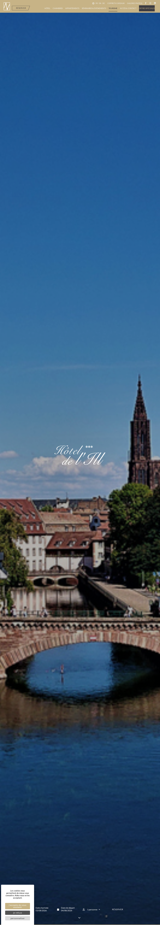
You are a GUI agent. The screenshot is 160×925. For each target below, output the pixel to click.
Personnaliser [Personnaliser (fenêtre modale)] (18, 918)
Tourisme (113, 8)
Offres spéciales (147, 8)
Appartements (72, 8)
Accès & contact (128, 8)
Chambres (58, 8)
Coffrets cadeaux (115, 3)
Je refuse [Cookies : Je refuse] (17, 912)
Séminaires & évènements (94, 8)
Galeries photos (134, 3)
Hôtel (47, 8)
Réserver (117, 909)
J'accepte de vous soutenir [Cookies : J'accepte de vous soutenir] (17, 906)
